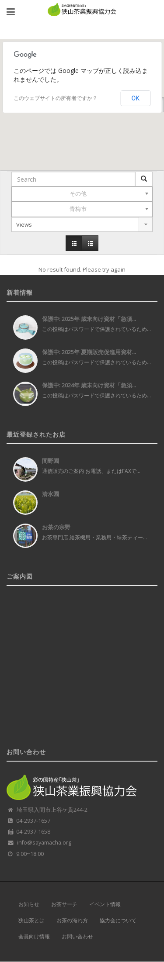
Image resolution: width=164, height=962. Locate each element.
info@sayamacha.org (44, 842)
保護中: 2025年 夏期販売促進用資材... (89, 352)
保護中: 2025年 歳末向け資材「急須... (89, 319)
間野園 (50, 461)
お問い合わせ (77, 937)
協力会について (118, 920)
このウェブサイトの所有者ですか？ (56, 98)
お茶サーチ (64, 904)
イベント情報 (105, 904)
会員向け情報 (34, 937)
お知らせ (28, 904)
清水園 (50, 494)
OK (136, 98)
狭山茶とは (31, 920)
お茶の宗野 (56, 527)
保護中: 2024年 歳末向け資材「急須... (89, 385)
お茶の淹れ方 (72, 920)
